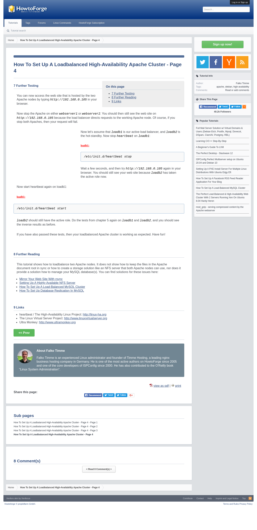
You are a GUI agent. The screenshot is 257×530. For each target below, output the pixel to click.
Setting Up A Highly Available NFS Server (47, 282)
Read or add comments (237, 90)
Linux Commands (62, 23)
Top (244, 498)
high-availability (241, 86)
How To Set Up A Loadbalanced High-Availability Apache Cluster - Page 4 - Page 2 (55, 426)
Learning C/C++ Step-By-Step (211, 141)
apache (220, 86)
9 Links (116, 101)
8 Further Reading (124, 97)
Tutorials (13, 23)
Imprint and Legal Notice (227, 498)
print (178, 385)
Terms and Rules (231, 504)
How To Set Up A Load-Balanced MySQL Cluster (52, 286)
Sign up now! (222, 44)
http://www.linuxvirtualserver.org (85, 318)
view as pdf (161, 385)
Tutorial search (18, 30)
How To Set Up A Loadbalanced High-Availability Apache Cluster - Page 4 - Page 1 (55, 422)
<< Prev (24, 332)
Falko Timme (242, 83)
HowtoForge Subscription (92, 23)
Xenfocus (25, 498)
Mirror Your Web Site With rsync (40, 279)
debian (228, 86)
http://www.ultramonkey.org (57, 322)
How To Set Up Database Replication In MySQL (51, 290)
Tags (27, 23)
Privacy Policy (245, 504)
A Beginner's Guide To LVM (210, 147)
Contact (200, 498)
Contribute (188, 498)
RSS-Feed (250, 498)
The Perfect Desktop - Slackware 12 (214, 153)
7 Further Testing (123, 93)
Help (210, 498)
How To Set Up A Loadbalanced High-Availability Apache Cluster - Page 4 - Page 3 (55, 430)
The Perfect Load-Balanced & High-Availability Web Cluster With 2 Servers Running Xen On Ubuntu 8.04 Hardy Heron (222, 197)
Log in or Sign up (240, 2)
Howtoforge (20, 504)
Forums (42, 23)
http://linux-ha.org (94, 314)
